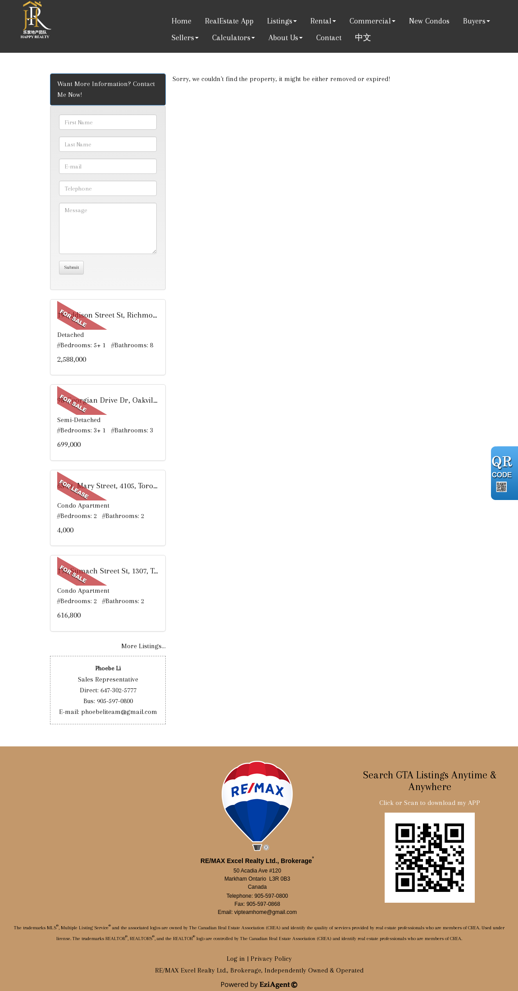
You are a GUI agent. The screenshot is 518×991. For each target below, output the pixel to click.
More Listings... (143, 646)
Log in (236, 959)
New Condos (429, 20)
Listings (279, 20)
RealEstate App (229, 20)
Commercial (370, 20)
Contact (328, 37)
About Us (283, 37)
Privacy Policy (271, 959)
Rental (321, 20)
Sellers (183, 37)
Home (181, 20)
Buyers (474, 20)
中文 (363, 37)
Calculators (231, 37)
